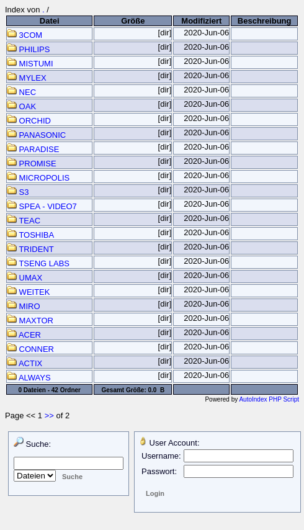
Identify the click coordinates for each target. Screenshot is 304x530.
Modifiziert (201, 20)
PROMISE (31, 163)
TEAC (23, 220)
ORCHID (29, 120)
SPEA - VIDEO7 (42, 206)
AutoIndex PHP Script (269, 399)
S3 (18, 192)
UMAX (24, 277)
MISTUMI (30, 63)
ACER (24, 334)
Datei (50, 20)
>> (49, 415)
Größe (133, 20)
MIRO (23, 306)
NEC (21, 92)
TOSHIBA (30, 235)
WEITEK (28, 292)
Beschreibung (265, 20)
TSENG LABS (38, 263)
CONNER (30, 349)
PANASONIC (36, 135)
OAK (21, 106)
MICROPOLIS (38, 177)
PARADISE (33, 149)
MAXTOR (30, 320)
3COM (24, 35)
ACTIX (24, 363)
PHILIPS (28, 49)
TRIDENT (30, 249)
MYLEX (27, 78)
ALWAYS (29, 377)
